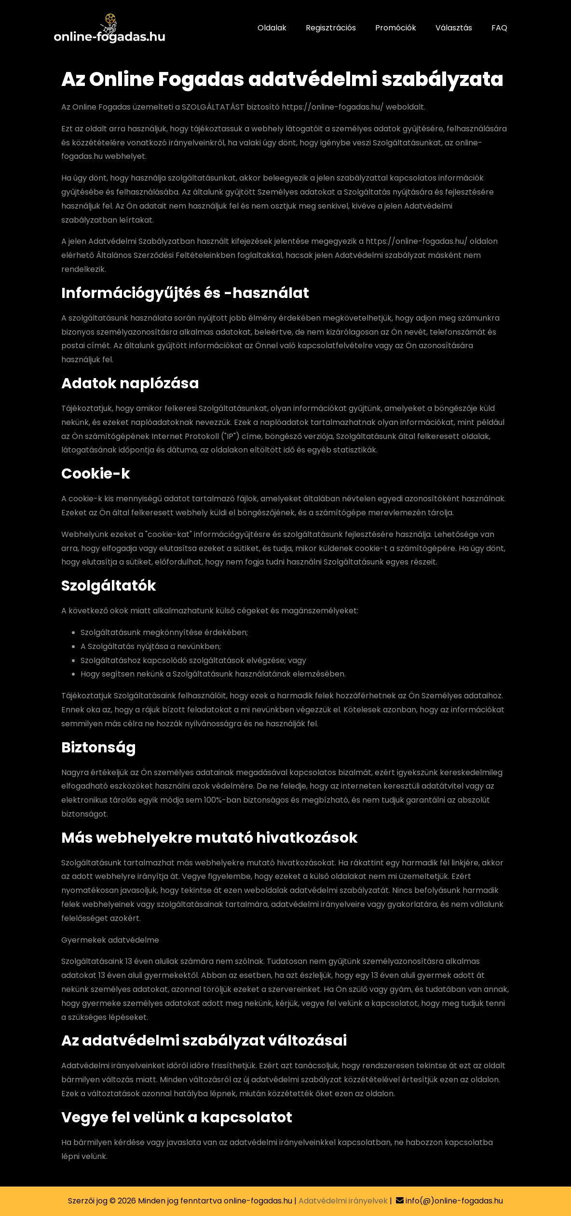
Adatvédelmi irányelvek (343, 1200)
